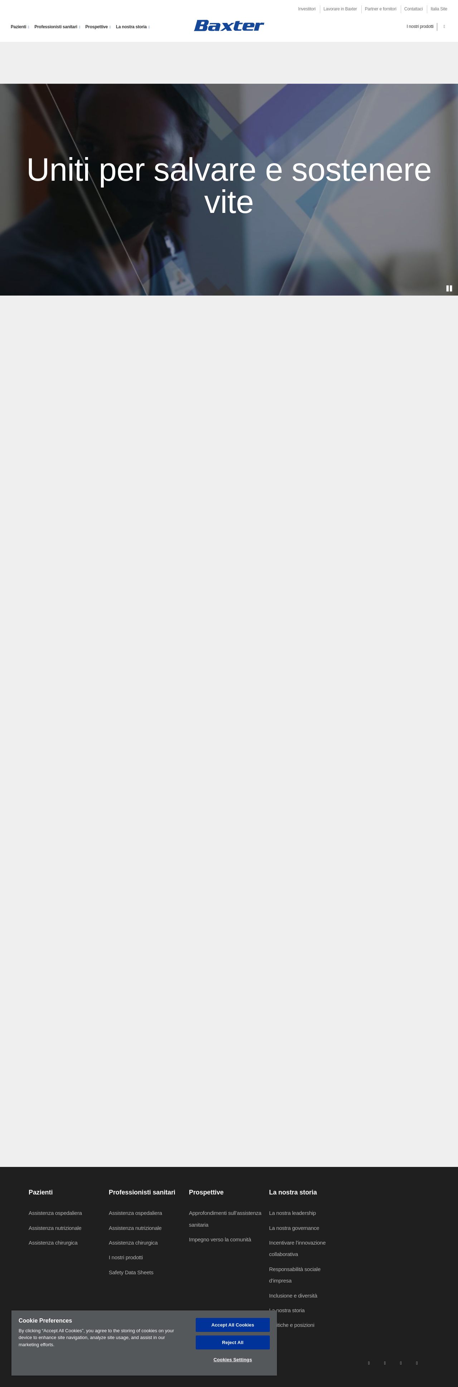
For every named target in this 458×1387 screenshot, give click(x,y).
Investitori (307, 8)
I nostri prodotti (419, 26)
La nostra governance (294, 1228)
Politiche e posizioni (292, 1325)
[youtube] (417, 1363)
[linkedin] (369, 1363)
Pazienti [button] (18, 26)
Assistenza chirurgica (53, 1243)
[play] (449, 288)
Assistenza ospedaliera (55, 1213)
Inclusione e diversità (293, 1296)
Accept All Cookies (232, 1325)
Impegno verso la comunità (220, 1239)
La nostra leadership (292, 1213)
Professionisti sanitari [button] (55, 26)
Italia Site (438, 8)
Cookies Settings (233, 1359)
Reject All (233, 1342)
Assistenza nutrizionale (55, 1228)
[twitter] (401, 1363)
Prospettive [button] (97, 26)
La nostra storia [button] (131, 26)
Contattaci (413, 8)
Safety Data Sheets (131, 1272)
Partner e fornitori (380, 8)
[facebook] (384, 1363)
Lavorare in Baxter (340, 8)
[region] (144, 1343)
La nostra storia (286, 1310)
